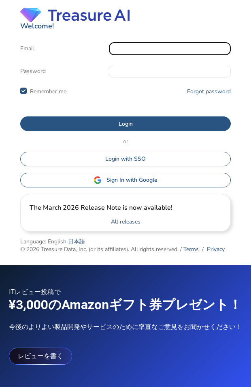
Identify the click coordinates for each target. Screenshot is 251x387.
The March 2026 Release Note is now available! (101, 207)
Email (27, 48)
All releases (125, 222)
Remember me (48, 91)
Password (33, 71)
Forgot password (209, 91)
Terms (191, 249)
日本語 (76, 241)
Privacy (216, 249)
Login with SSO (125, 159)
